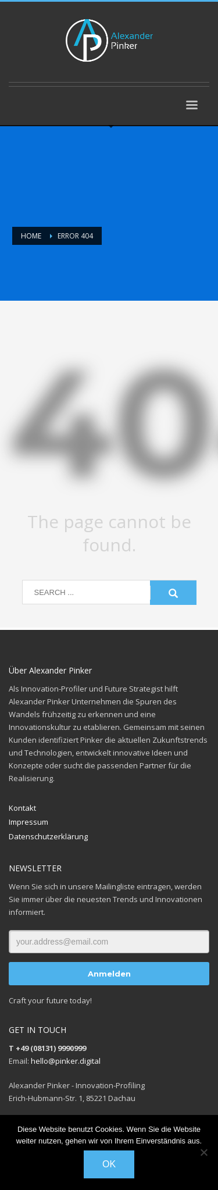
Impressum (28, 822)
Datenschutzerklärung (48, 836)
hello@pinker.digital (66, 1061)
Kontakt (22, 808)
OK (109, 1164)
